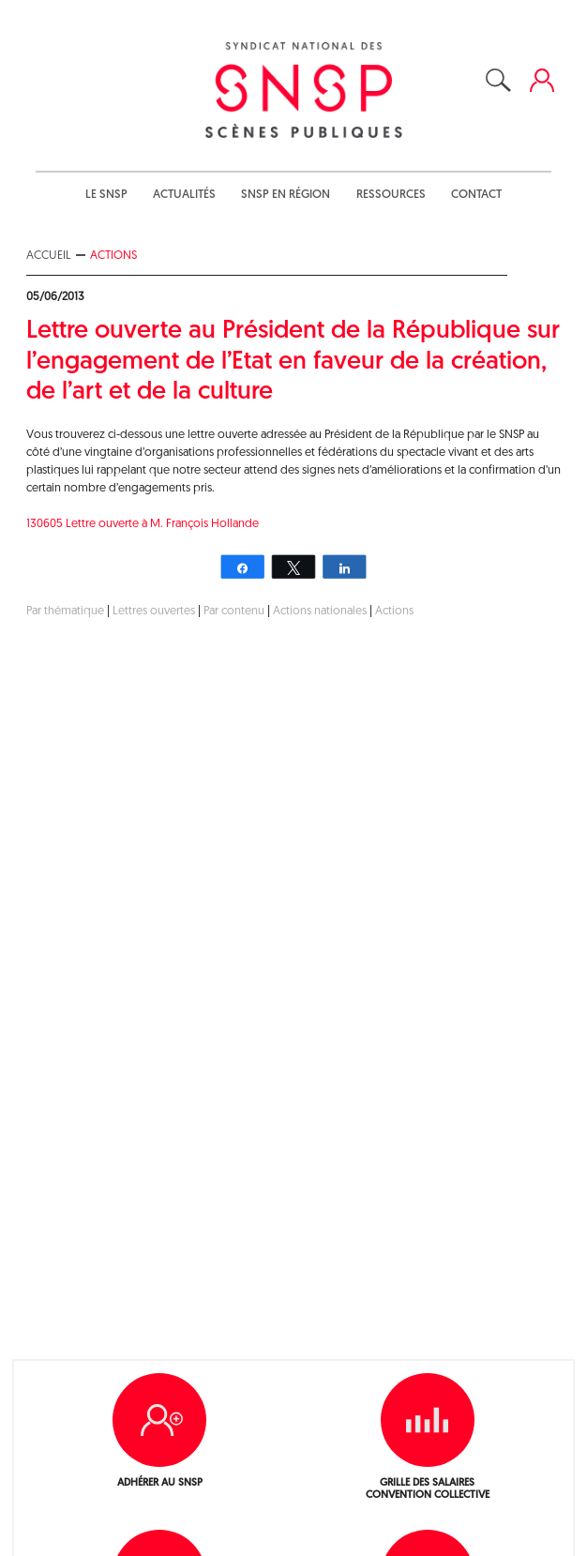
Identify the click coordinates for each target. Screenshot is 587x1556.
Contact (476, 195)
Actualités (184, 195)
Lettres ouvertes (154, 611)
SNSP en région (285, 195)
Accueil (48, 255)
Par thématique (65, 611)
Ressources (391, 195)
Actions (113, 255)
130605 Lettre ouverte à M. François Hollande (142, 524)
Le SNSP (106, 195)
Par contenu (233, 611)
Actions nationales (320, 611)
